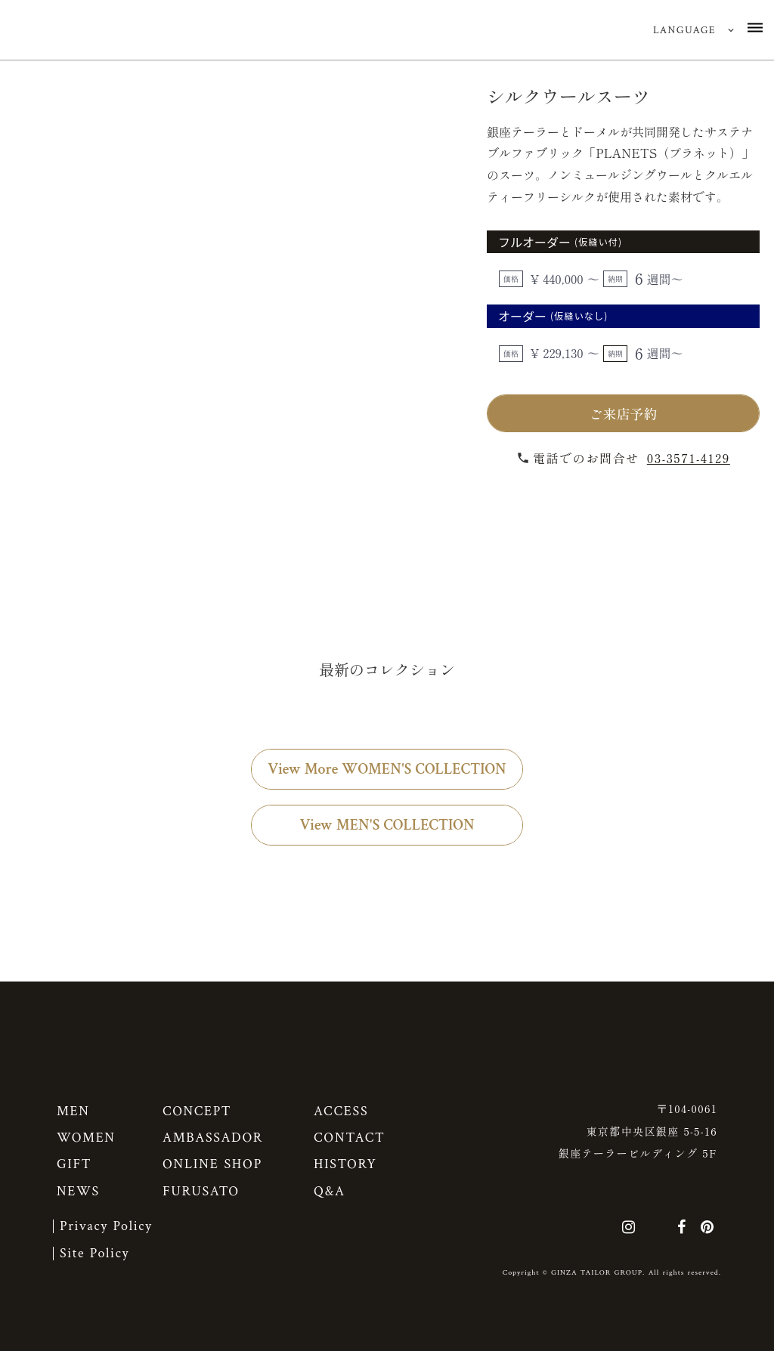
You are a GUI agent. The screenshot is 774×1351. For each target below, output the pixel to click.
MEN (73, 1111)
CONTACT (349, 1137)
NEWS (78, 1191)
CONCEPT (197, 1111)
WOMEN (86, 1137)
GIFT (74, 1164)
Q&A (329, 1191)
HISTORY (345, 1164)
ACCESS (341, 1111)
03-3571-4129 (688, 458)
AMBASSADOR (213, 1137)
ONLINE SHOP (212, 1164)
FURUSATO (201, 1191)
